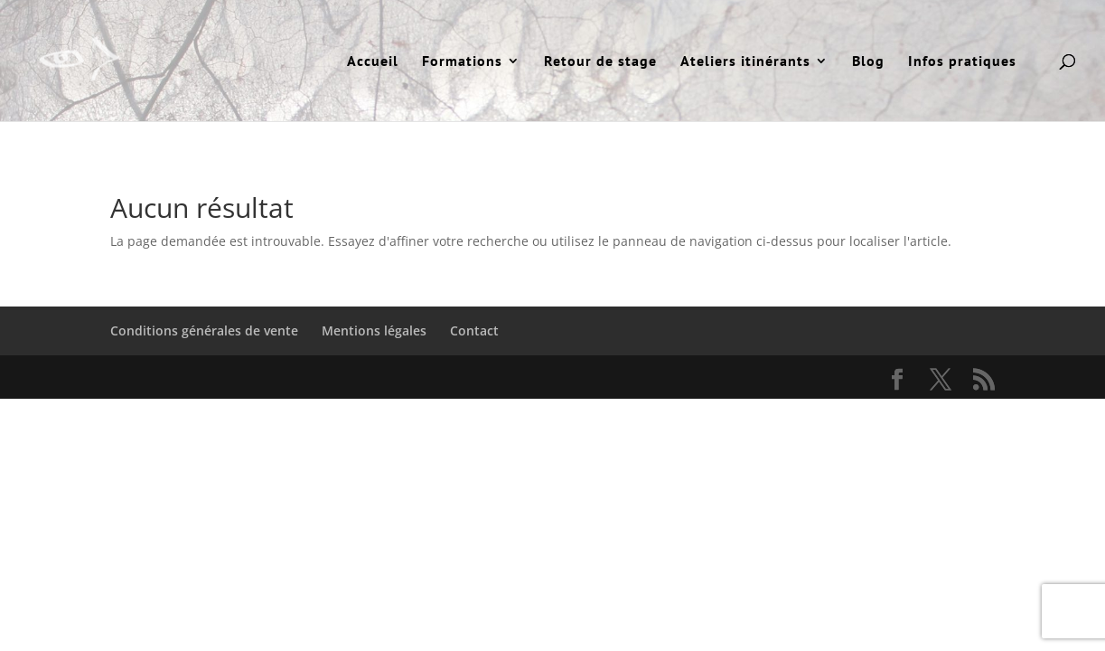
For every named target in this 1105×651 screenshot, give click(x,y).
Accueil (372, 62)
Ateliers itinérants (745, 62)
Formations (462, 62)
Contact (474, 330)
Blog (868, 62)
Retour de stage (600, 62)
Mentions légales (374, 330)
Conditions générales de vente (204, 330)
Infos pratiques (962, 62)
